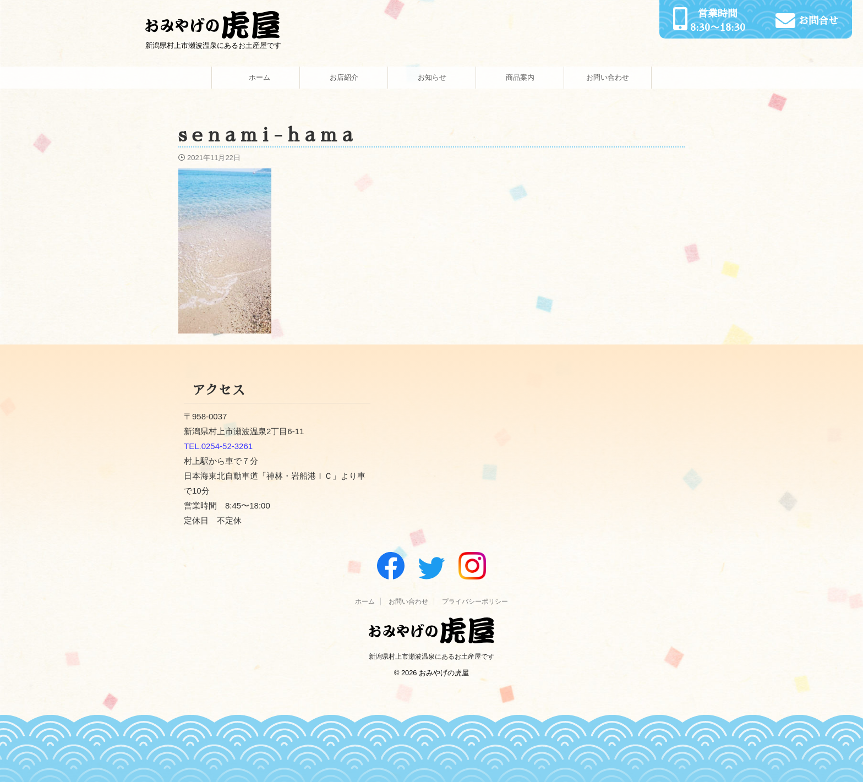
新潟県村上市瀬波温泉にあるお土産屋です (431, 656)
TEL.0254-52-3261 (218, 446)
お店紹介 (344, 77)
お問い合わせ (607, 77)
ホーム (256, 77)
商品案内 (520, 77)
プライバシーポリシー (475, 601)
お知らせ (432, 77)
